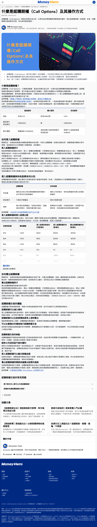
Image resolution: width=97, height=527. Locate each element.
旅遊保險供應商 (53, 478)
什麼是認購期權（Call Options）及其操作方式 (34, 7)
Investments (9, 7)
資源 (3, 478)
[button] (48, 384)
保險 (50, 474)
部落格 (17, 7)
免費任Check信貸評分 (31, 495)
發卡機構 (28, 476)
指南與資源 (29, 493)
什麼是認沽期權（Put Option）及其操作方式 (27, 370)
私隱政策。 (10, 522)
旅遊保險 (51, 476)
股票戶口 (74, 474)
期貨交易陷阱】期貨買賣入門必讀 (66, 408)
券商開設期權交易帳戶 (23, 101)
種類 (27, 474)
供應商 (27, 481)
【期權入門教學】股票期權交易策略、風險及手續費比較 (30, 99)
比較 (3, 474)
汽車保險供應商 (53, 481)
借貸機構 (5, 476)
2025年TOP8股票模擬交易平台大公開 (24, 212)
